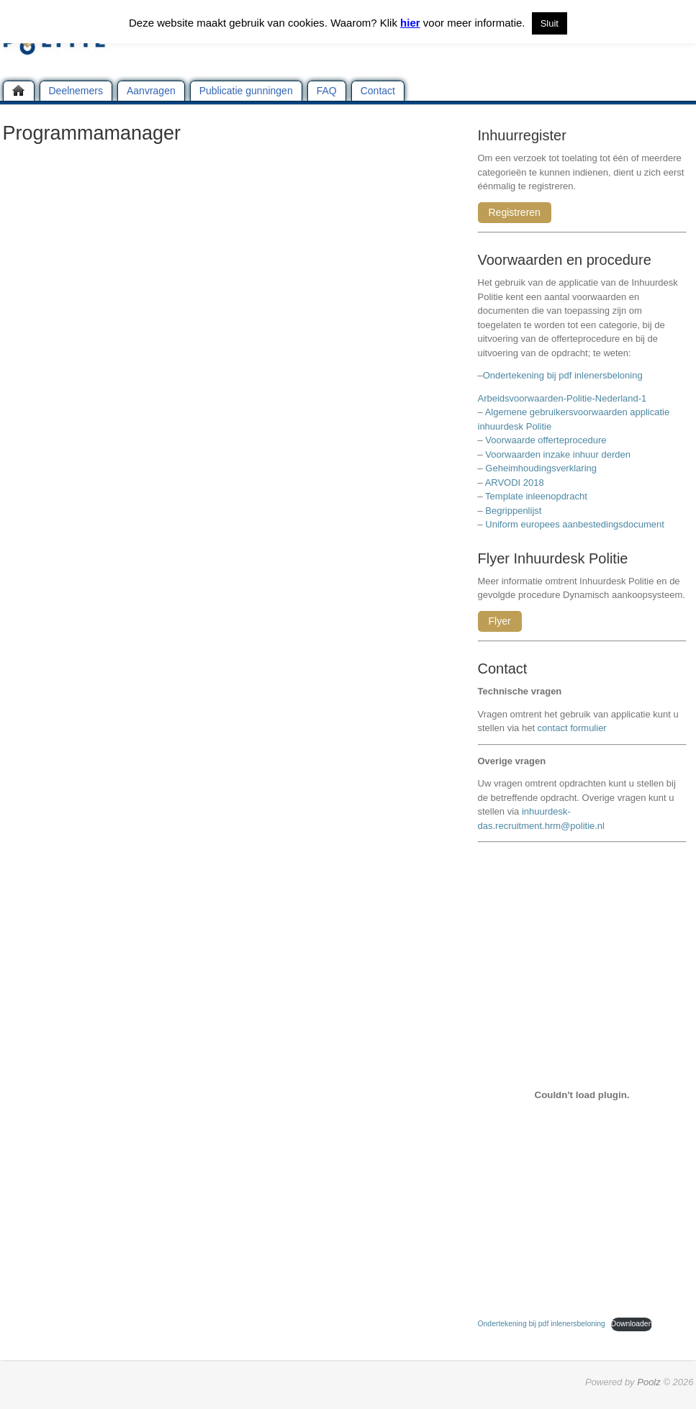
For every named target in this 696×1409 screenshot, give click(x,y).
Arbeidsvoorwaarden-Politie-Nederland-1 (562, 398)
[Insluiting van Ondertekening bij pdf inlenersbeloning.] (582, 1094)
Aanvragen (151, 90)
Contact (378, 90)
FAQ (327, 90)
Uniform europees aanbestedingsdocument (574, 524)
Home (19, 91)
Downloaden (632, 1324)
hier (410, 23)
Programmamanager (92, 133)
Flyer (500, 621)
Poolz (649, 1382)
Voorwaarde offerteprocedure (545, 440)
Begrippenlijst (513, 510)
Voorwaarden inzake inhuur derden (558, 454)
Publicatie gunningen (246, 90)
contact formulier (572, 727)
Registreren (515, 212)
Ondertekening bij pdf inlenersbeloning (565, 375)
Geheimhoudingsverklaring (541, 468)
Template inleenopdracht (536, 496)
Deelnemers (76, 90)
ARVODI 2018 (514, 482)
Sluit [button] (550, 23)
